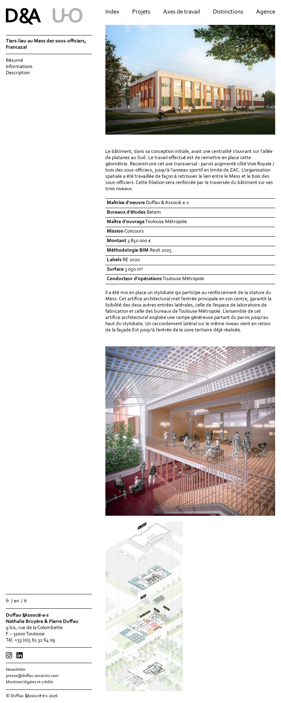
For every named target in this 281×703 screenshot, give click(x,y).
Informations (19, 66)
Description (18, 73)
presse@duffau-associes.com (32, 676)
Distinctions (228, 12)
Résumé (14, 60)
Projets (141, 12)
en (16, 601)
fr (7, 601)
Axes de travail (181, 12)
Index (112, 12)
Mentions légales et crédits (29, 682)
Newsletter (16, 670)
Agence (265, 12)
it (25, 601)
